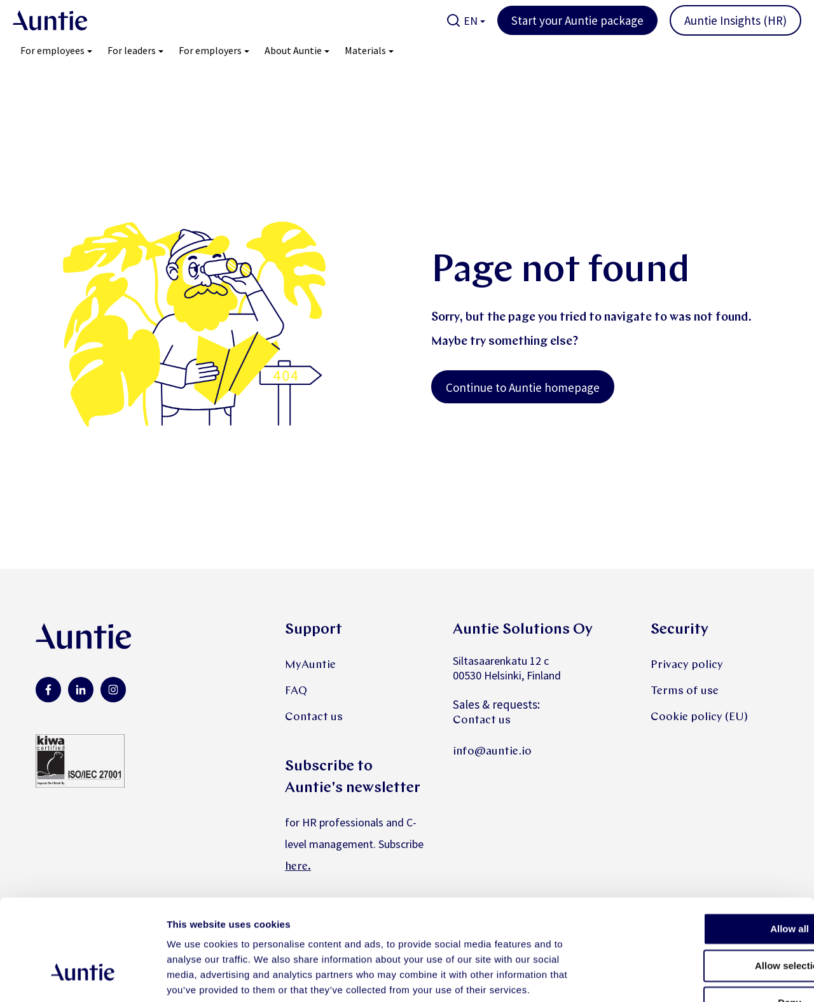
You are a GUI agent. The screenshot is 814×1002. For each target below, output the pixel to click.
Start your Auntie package (577, 20)
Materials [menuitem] (365, 50)
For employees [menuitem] (52, 50)
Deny (708, 920)
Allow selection (707, 883)
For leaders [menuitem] (131, 50)
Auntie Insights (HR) (735, 20)
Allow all (708, 846)
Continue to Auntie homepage (523, 387)
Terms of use (685, 691)
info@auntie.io (492, 752)
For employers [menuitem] (210, 50)
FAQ (296, 691)
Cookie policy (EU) (699, 717)
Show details (667, 976)
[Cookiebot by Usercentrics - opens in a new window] (82, 977)
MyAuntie (310, 665)
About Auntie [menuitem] (293, 50)
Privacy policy (687, 665)
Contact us (314, 717)
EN (471, 20)
